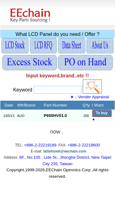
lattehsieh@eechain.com (64, 151)
